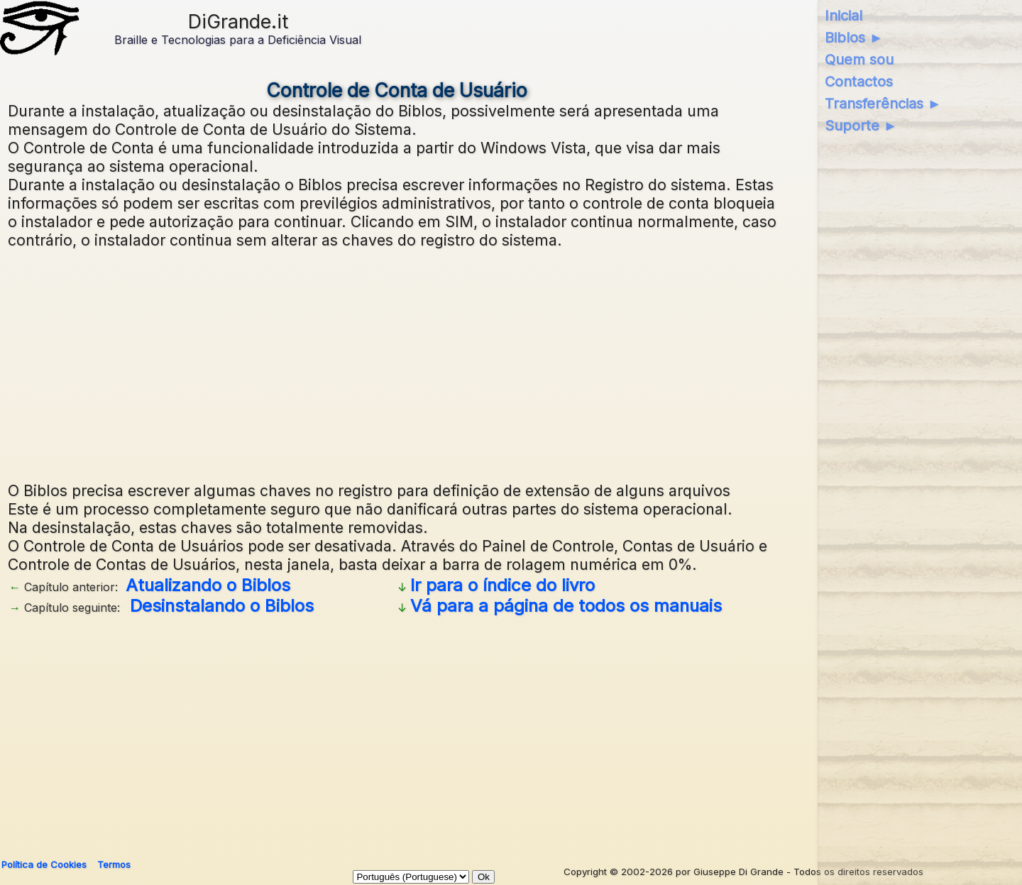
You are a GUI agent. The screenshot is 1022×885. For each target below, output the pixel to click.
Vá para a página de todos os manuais (566, 605)
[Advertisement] (397, 363)
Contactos (859, 81)
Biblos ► (854, 37)
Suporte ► (861, 125)
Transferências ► (883, 103)
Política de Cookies (44, 864)
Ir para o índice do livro (502, 585)
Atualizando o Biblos (208, 585)
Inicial (843, 15)
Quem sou (859, 59)
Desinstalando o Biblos (222, 605)
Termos (114, 864)
